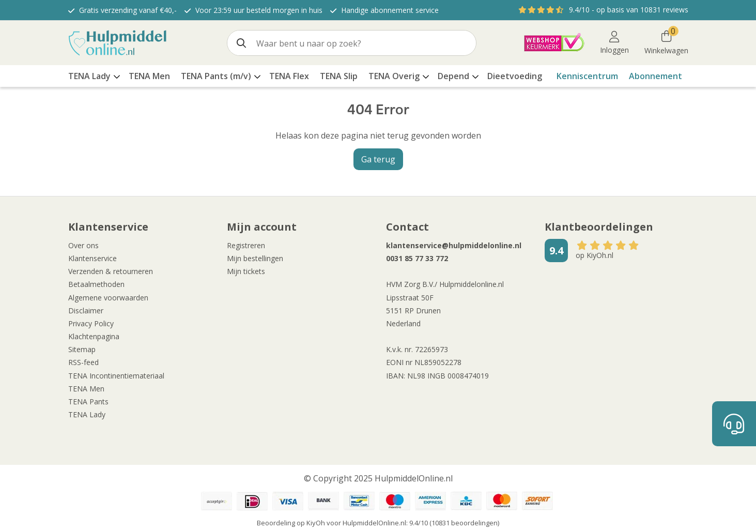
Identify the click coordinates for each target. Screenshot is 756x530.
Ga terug (378, 159)
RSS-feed (83, 362)
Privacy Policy (91, 323)
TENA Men (86, 388)
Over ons (83, 245)
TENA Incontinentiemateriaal (116, 376)
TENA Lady (86, 414)
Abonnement (655, 76)
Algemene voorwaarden (108, 297)
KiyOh (315, 522)
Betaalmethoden (96, 284)
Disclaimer (85, 310)
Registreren (246, 245)
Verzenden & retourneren (110, 271)
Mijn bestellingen (255, 258)
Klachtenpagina (93, 336)
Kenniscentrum (587, 76)
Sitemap (82, 349)
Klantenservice (92, 258)
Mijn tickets (246, 271)
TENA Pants (88, 401)
